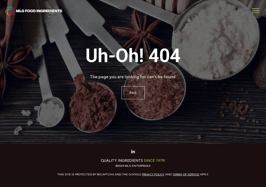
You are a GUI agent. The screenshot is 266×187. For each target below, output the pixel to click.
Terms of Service (185, 174)
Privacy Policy (153, 174)
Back (133, 93)
